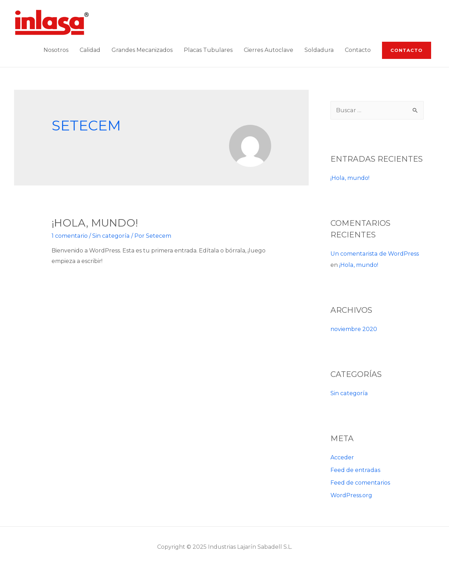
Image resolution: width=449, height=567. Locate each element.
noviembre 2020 (353, 329)
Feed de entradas (355, 470)
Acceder (342, 457)
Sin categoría (110, 235)
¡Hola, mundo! (95, 222)
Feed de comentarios (360, 482)
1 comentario (69, 235)
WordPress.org (351, 495)
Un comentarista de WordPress (374, 253)
